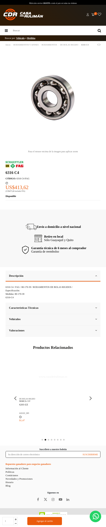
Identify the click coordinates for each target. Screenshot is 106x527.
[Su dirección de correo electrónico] (43, 454)
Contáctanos (12, 475)
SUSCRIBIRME (90, 454)
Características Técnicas (53, 308)
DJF (54, 401)
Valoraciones (53, 330)
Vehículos (53, 319)
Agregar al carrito (44, 521)
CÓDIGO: (11, 178)
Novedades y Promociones (19, 478)
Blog (8, 485)
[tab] (53, 276)
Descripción (53, 275)
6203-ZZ (49, 404)
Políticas (10, 471)
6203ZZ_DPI (49, 413)
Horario (9, 482)
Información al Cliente (17, 468)
